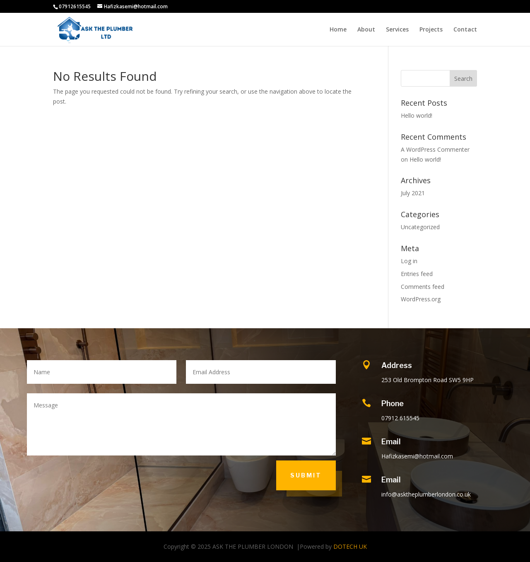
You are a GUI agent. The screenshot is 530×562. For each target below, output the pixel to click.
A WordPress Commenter (435, 149)
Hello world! (416, 115)
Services (397, 30)
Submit (306, 475)
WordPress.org (421, 299)
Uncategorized (420, 227)
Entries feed (417, 274)
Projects (431, 30)
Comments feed (422, 287)
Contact (465, 30)
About (366, 30)
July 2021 (413, 193)
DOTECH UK (350, 546)
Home (338, 30)
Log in (409, 261)
